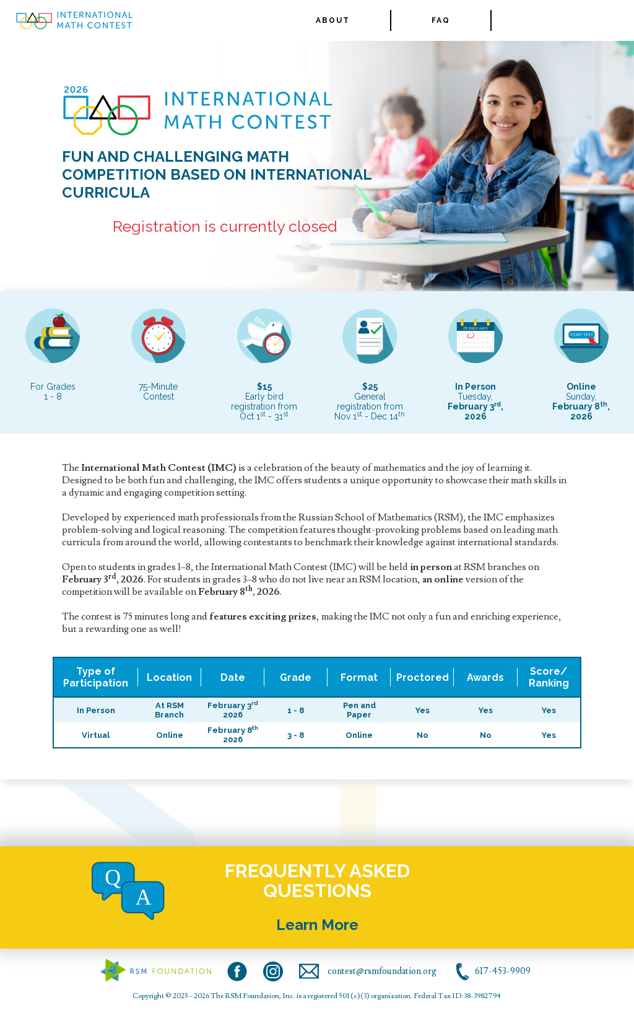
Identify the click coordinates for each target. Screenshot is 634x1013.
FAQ (441, 20)
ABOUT (333, 20)
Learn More (317, 925)
